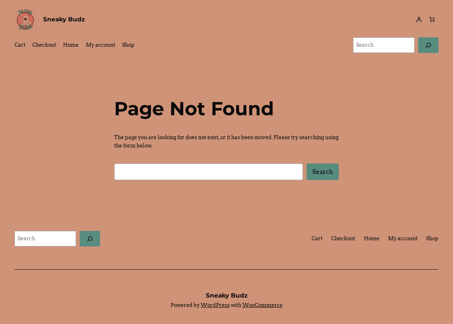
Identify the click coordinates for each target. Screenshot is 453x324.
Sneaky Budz (64, 19)
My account (100, 45)
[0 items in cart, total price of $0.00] (432, 19)
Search (322, 171)
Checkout (44, 45)
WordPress (215, 305)
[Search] (428, 45)
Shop (128, 45)
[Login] (418, 19)
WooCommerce (262, 305)
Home (71, 45)
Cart (19, 45)
